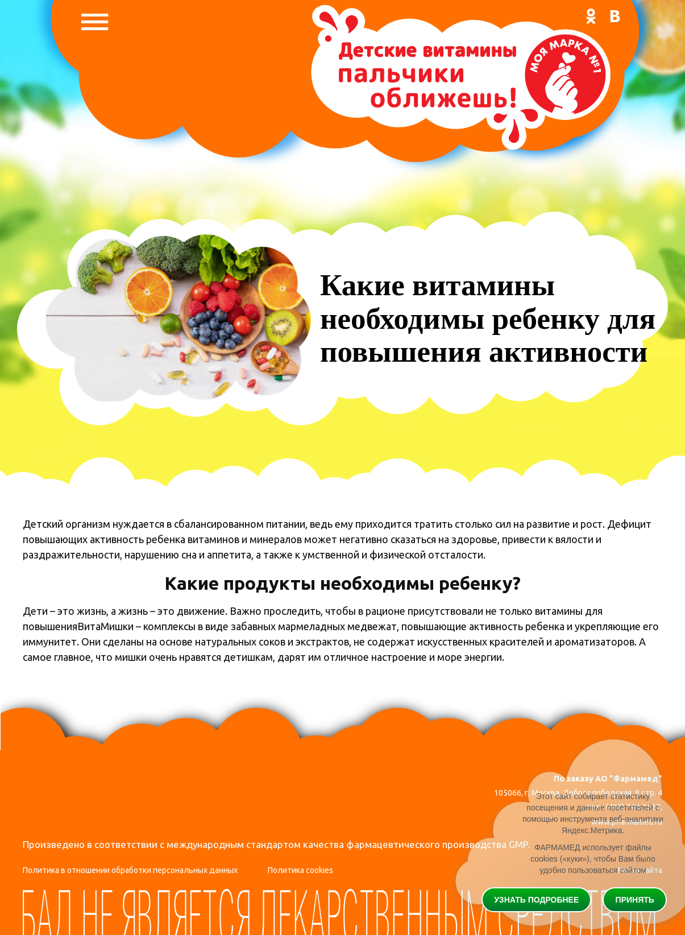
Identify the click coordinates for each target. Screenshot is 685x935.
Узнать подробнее (536, 899)
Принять (635, 899)
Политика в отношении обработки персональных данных (130, 870)
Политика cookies (300, 870)
